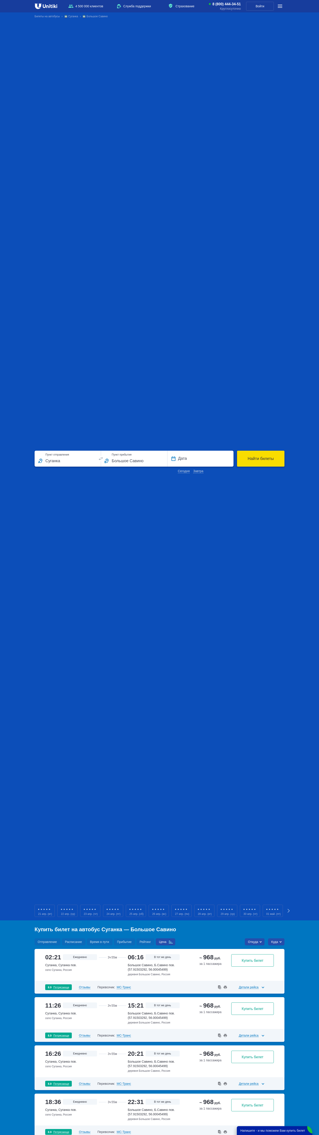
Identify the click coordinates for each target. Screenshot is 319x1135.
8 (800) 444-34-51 (226, 4)
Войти (260, 6)
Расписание (73, 942)
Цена (162, 942)
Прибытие (124, 942)
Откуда (253, 942)
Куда (274, 942)
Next (288, 911)
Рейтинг (145, 942)
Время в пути (99, 942)
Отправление (47, 942)
